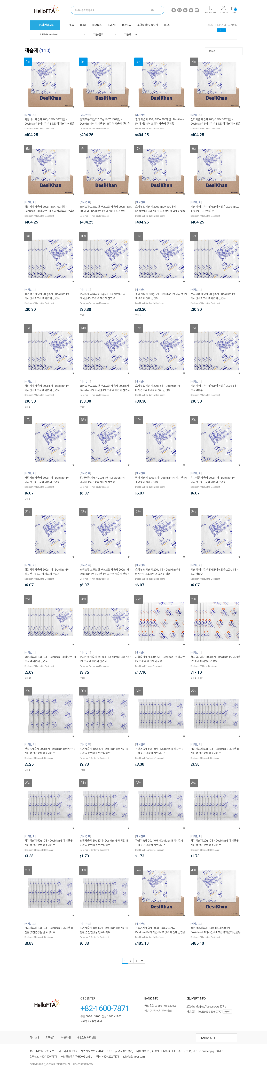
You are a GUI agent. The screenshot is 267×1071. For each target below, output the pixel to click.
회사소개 (34, 1037)
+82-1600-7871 (104, 1008)
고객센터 (232, 25)
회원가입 (221, 25)
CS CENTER (87, 998)
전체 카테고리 (44, 25)
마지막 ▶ (142, 961)
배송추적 (227, 1011)
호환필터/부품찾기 (147, 25)
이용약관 (66, 1037)
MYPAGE (223, 10)
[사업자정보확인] (124, 1051)
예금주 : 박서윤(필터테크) (158, 1010)
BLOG (167, 25)
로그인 (211, 25)
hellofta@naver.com (133, 1056)
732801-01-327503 (166, 1005)
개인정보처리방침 (86, 1037)
